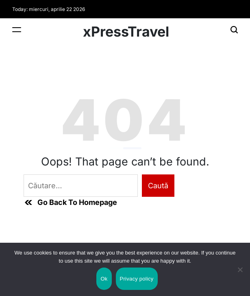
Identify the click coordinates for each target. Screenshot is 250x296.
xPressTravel (126, 32)
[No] (240, 277)
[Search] (234, 29)
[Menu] (16, 29)
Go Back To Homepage (70, 202)
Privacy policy (137, 279)
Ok (103, 279)
